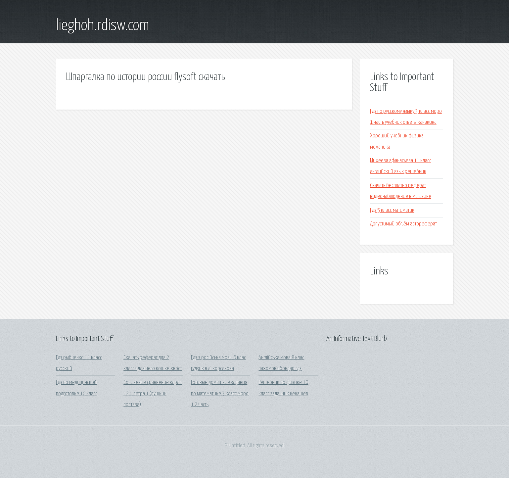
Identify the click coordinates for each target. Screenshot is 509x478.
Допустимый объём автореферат (403, 224)
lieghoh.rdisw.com (102, 25)
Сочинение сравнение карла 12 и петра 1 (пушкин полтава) (152, 393)
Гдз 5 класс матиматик (392, 210)
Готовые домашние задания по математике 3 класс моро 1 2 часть (220, 393)
